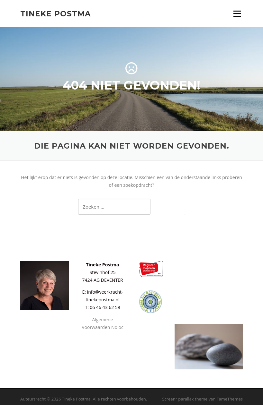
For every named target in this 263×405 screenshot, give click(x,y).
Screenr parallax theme (184, 399)
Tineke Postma (55, 13)
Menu (237, 14)
